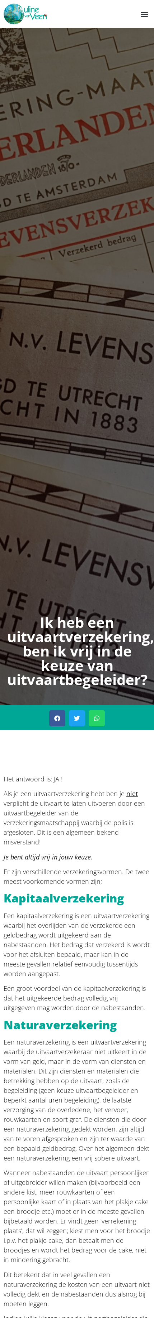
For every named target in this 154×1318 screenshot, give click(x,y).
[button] (144, 14)
